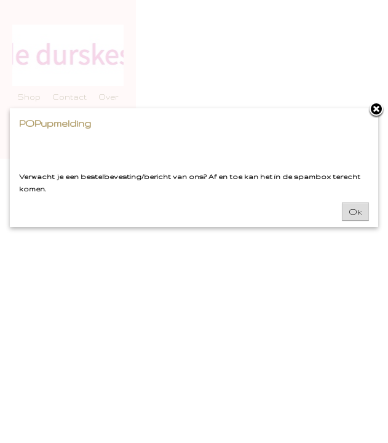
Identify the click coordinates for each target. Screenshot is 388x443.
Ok (355, 212)
